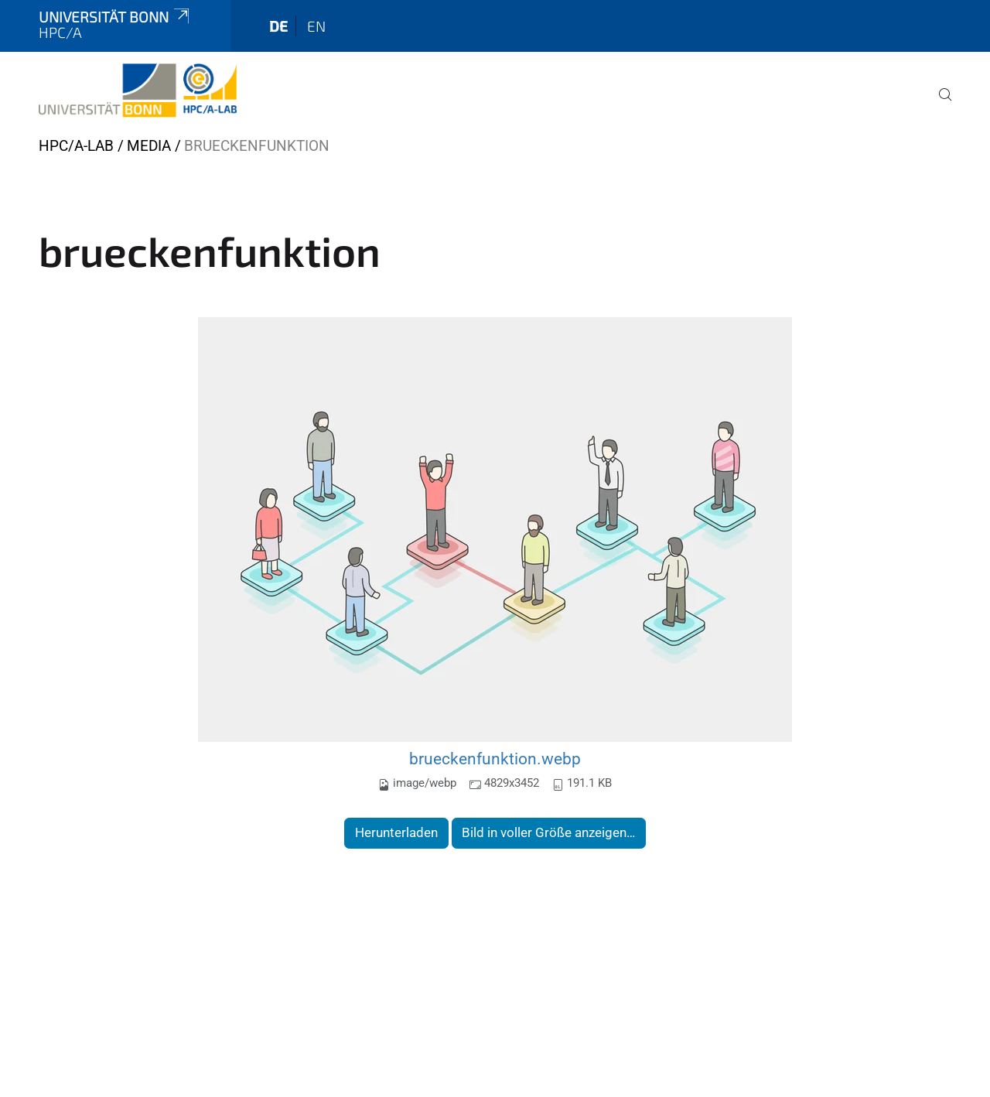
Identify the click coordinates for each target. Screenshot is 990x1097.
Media (149, 146)
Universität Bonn (115, 17)
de (278, 26)
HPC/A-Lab (76, 146)
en (316, 26)
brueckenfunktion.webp (495, 758)
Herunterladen (396, 832)
